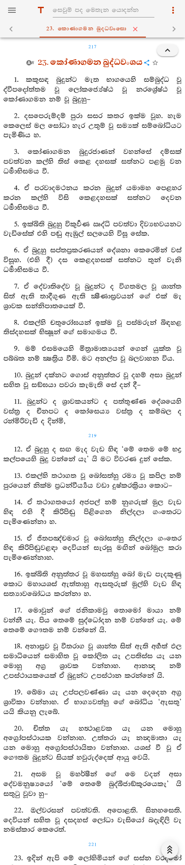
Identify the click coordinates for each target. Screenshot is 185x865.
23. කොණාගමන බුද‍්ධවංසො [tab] (94, 29)
